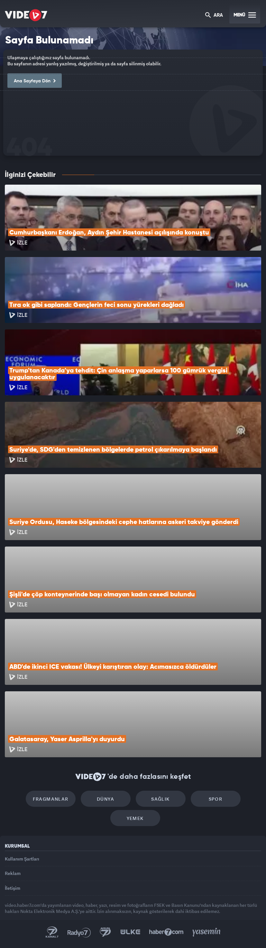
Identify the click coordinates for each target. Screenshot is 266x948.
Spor (216, 799)
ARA (214, 15)
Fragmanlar (51, 799)
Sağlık (160, 799)
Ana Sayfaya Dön (34, 81)
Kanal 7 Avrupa (105, 932)
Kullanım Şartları (22, 859)
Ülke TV (130, 932)
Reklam (13, 873)
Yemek (135, 818)
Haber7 (166, 932)
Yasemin (206, 932)
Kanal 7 (52, 932)
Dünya (105, 799)
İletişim (12, 888)
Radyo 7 (79, 932)
